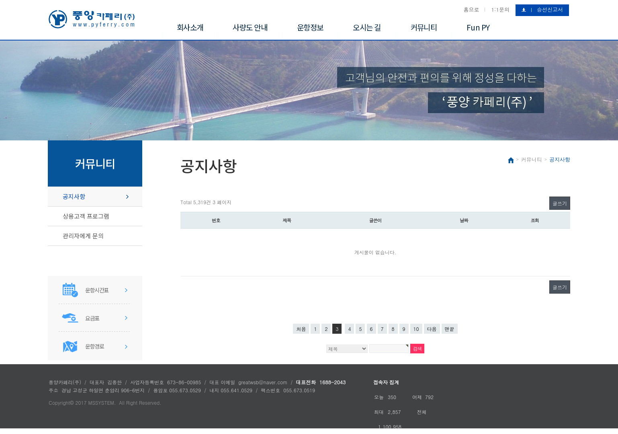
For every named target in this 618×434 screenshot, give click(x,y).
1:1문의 (500, 9)
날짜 (464, 220)
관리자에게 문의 (83, 235)
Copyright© (61, 402)
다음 (432, 328)
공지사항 (74, 196)
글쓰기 (560, 203)
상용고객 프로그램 (86, 216)
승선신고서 (550, 9)
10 (416, 328)
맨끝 (449, 328)
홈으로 (471, 9)
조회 (535, 220)
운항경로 (94, 346)
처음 (301, 328)
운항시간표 (96, 290)
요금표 (92, 318)
